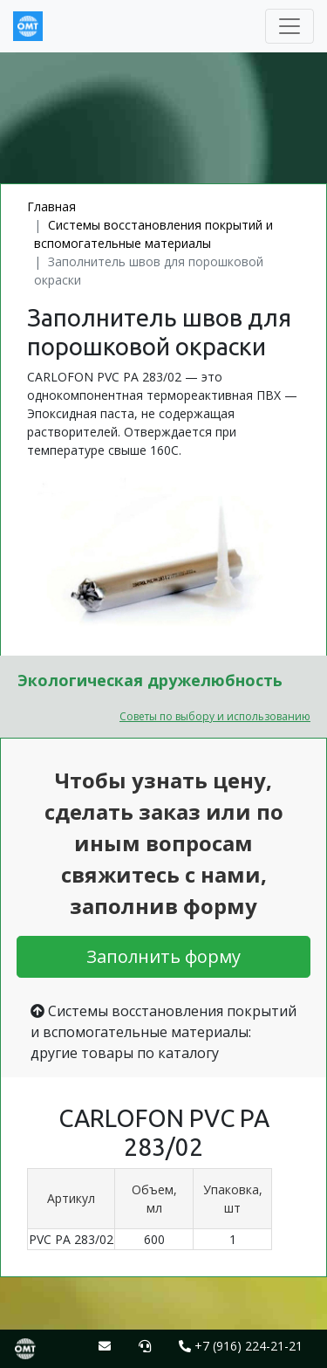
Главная (51, 206)
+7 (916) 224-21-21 (241, 1345)
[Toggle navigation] (289, 26)
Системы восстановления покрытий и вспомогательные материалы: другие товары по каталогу (163, 1031)
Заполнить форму (163, 956)
